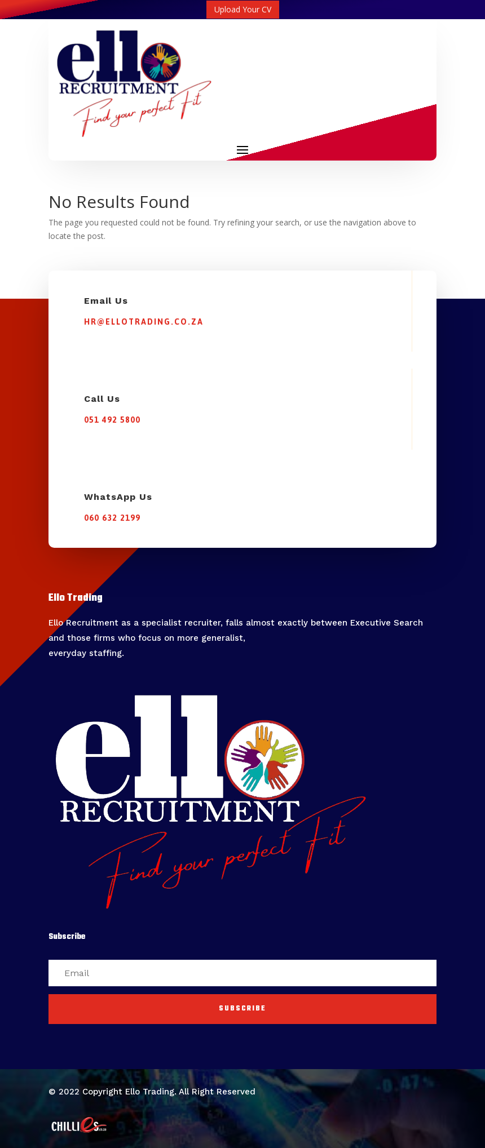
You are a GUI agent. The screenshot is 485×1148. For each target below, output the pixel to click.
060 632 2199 (112, 517)
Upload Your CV (242, 9)
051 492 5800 (112, 419)
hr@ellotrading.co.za (144, 321)
